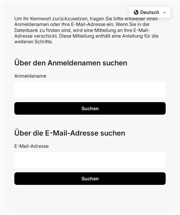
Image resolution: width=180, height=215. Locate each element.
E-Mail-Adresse (31, 146)
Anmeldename (30, 76)
